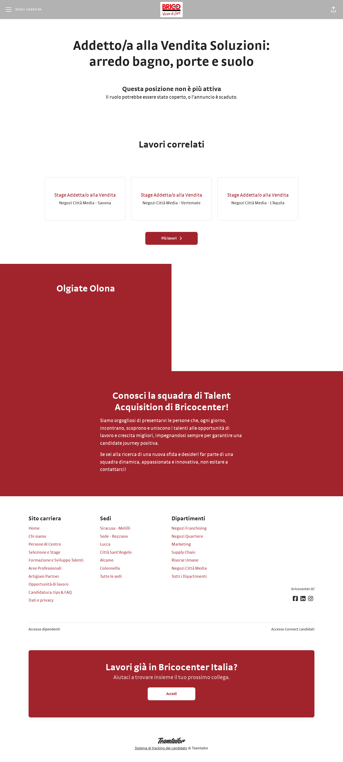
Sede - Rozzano (114, 536)
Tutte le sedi (111, 576)
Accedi (171, 694)
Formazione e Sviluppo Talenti (56, 560)
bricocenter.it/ (302, 589)
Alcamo (107, 560)
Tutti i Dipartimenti (189, 576)
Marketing (181, 544)
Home (34, 528)
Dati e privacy (41, 600)
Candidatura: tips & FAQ (50, 592)
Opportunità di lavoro (49, 584)
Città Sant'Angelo (116, 552)
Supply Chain (183, 552)
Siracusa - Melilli (115, 528)
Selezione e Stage (44, 552)
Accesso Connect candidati (292, 629)
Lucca (105, 544)
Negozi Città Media (189, 568)
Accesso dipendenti (44, 629)
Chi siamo (37, 536)
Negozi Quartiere (187, 536)
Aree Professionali (45, 568)
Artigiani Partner (44, 576)
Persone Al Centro (45, 544)
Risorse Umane (185, 560)
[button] (333, 9)
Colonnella (110, 568)
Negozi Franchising (189, 528)
